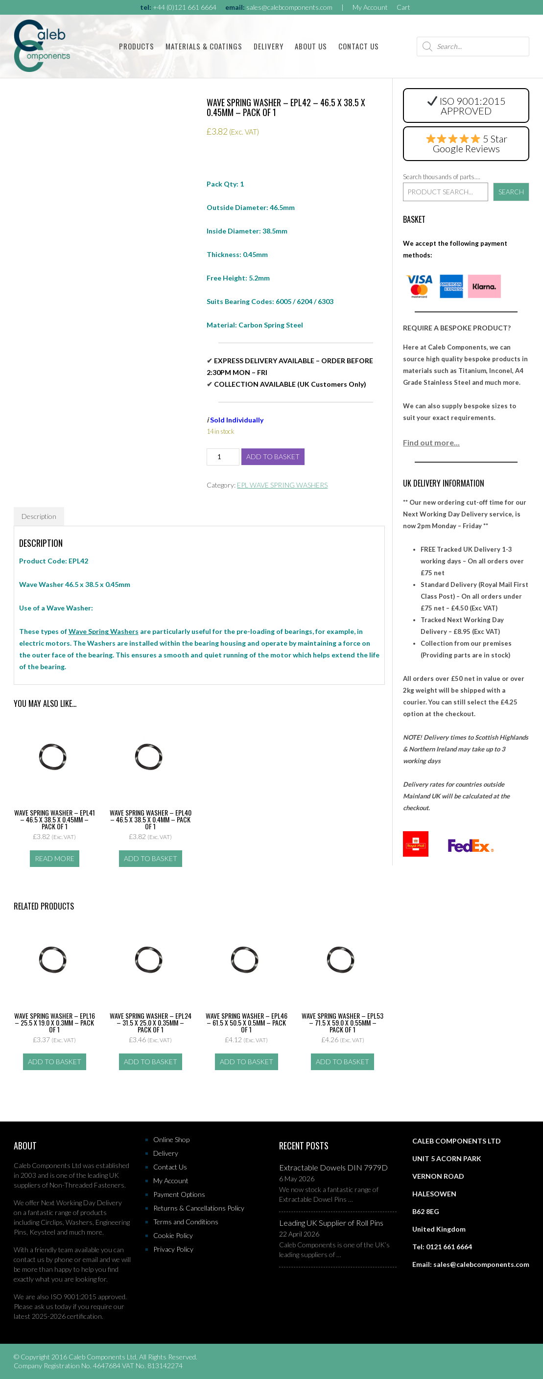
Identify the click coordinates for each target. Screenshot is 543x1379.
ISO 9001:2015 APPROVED (466, 106)
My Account (370, 7)
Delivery (268, 46)
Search (511, 192)
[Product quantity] (223, 457)
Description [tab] (39, 516)
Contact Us (358, 46)
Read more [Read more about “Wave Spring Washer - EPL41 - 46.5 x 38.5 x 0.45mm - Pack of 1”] (54, 858)
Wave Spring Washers (104, 631)
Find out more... (431, 442)
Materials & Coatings (203, 46)
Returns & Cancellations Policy (198, 1208)
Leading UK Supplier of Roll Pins (331, 1222)
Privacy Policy (173, 1249)
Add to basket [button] (150, 858)
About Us (311, 46)
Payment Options (179, 1194)
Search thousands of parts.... (441, 177)
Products (136, 46)
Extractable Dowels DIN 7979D (333, 1167)
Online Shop (171, 1139)
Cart (403, 7)
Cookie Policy (173, 1235)
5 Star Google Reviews (467, 143)
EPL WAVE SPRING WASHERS (282, 485)
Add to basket (273, 456)
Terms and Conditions (185, 1221)
